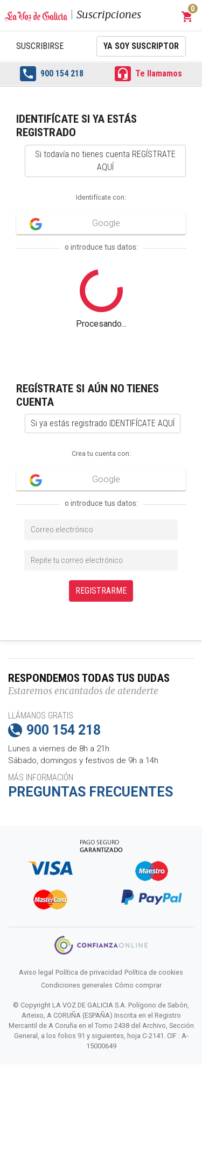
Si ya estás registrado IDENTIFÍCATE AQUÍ (103, 423)
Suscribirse (40, 46)
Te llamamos (148, 73)
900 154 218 (51, 73)
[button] (187, 17)
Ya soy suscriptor (141, 46)
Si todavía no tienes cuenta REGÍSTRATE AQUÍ (105, 160)
